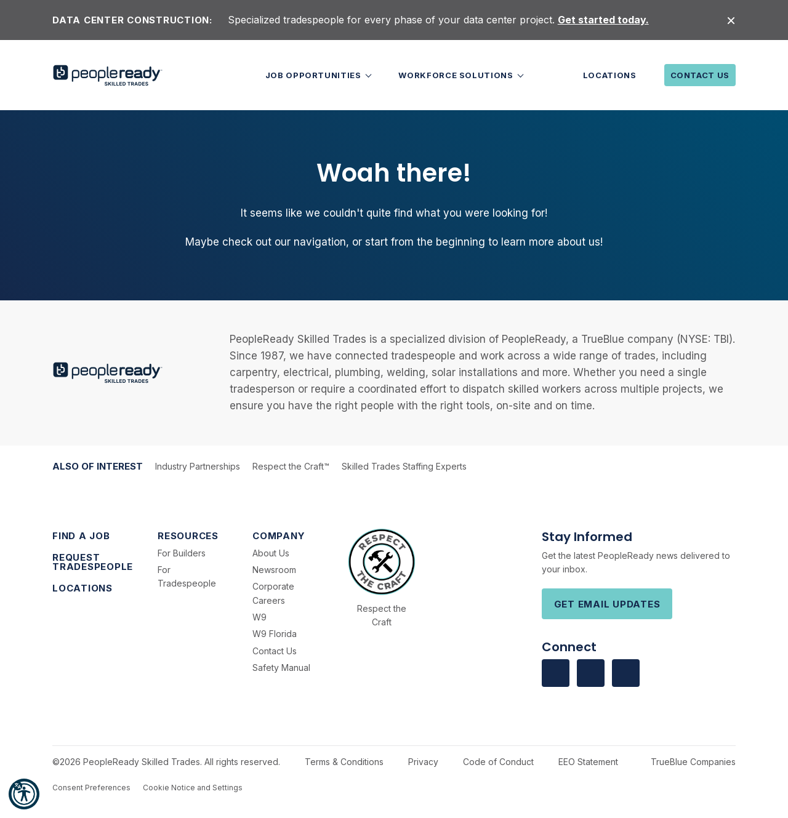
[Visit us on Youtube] (626, 673)
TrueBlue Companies (693, 761)
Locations (610, 75)
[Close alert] (731, 20)
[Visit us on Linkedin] (591, 673)
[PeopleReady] (107, 75)
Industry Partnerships (197, 466)
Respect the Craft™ (290, 466)
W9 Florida (274, 633)
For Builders (182, 553)
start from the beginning (425, 242)
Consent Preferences (91, 787)
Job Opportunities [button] (314, 75)
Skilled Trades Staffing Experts (404, 466)
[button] (24, 794)
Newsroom (274, 569)
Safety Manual (281, 667)
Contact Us (700, 75)
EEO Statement (588, 761)
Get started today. (603, 20)
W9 (259, 617)
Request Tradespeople (92, 562)
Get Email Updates (607, 604)
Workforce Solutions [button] (456, 75)
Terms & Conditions (344, 761)
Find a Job (81, 535)
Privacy (423, 761)
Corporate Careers (273, 593)
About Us (270, 553)
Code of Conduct (498, 761)
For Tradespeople (187, 576)
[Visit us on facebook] (555, 673)
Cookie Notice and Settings (193, 787)
